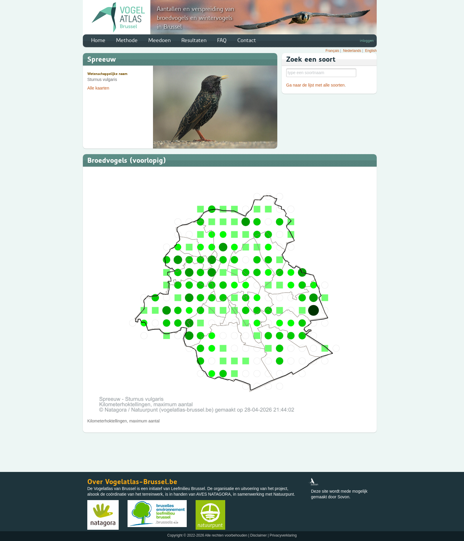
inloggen (367, 40)
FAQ (222, 40)
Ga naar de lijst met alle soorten (315, 85)
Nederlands (352, 51)
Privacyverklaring (283, 535)
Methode (127, 40)
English (371, 51)
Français (332, 51)
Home (98, 40)
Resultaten (194, 40)
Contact (246, 40)
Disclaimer (258, 535)
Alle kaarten (98, 88)
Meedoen (159, 40)
